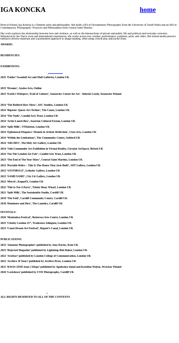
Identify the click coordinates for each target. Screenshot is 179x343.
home (148, 9)
